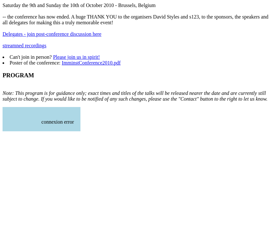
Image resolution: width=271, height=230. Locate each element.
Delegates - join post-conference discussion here (52, 34)
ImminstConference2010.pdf (91, 62)
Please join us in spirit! (76, 57)
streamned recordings (24, 45)
